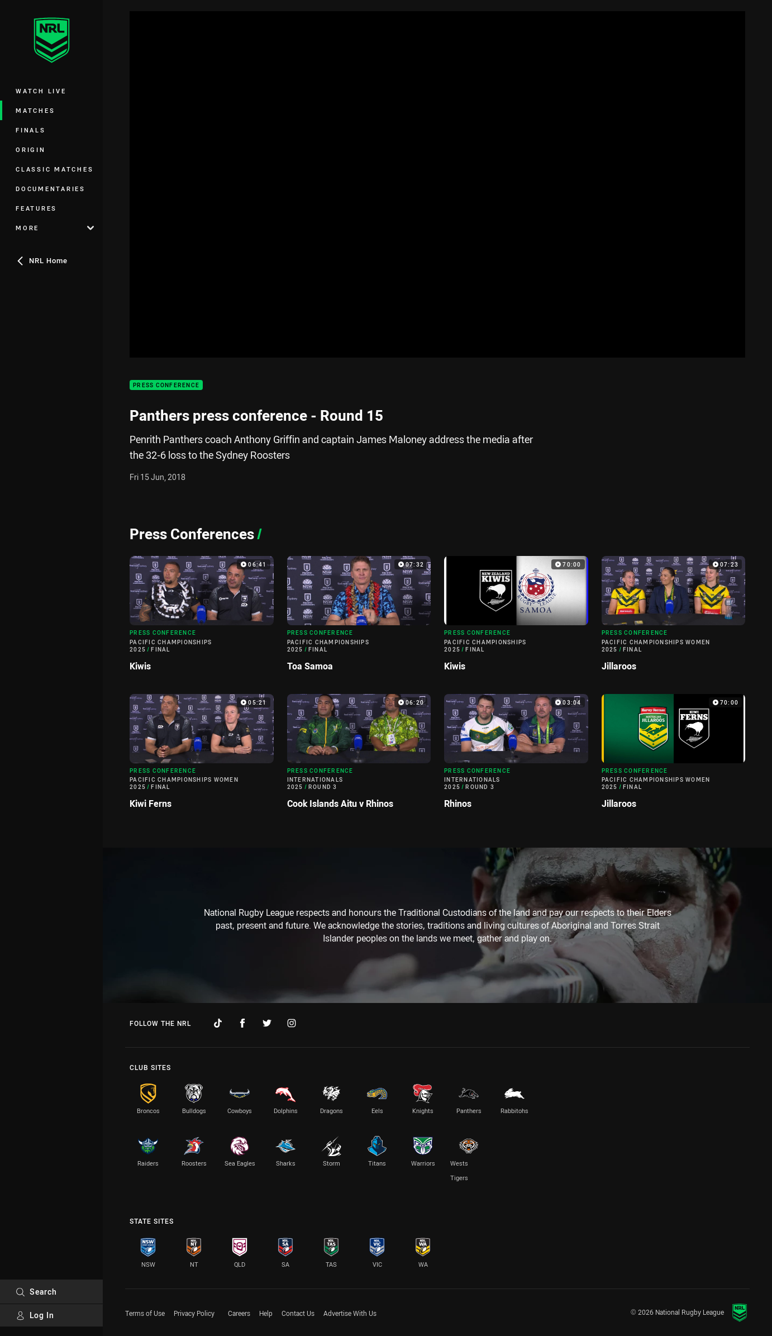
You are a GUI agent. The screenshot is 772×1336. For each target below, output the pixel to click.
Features (36, 208)
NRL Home (42, 260)
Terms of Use (145, 1313)
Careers (239, 1313)
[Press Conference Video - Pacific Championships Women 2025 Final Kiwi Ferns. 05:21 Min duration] (202, 756)
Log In (35, 1315)
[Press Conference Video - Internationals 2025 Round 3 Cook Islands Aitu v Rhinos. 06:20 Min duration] (359, 756)
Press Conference (166, 385)
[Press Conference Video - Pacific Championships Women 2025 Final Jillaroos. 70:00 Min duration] (674, 756)
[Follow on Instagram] (291, 1023)
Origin (31, 149)
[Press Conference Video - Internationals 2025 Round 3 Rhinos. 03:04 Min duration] (516, 756)
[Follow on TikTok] (217, 1023)
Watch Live (41, 91)
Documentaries (50, 188)
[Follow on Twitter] (267, 1023)
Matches (35, 110)
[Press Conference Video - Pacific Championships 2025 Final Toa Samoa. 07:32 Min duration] (359, 618)
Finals (31, 130)
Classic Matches (54, 169)
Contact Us (298, 1313)
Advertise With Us (350, 1313)
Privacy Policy (194, 1313)
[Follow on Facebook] (242, 1023)
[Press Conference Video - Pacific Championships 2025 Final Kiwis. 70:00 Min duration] (516, 618)
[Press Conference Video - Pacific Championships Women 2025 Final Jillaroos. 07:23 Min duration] (674, 618)
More (55, 228)
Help (266, 1313)
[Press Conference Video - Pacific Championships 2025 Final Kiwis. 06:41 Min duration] (202, 618)
